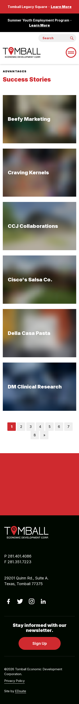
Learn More (61, 7)
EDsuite (20, 691)
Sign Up (39, 643)
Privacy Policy (14, 681)
